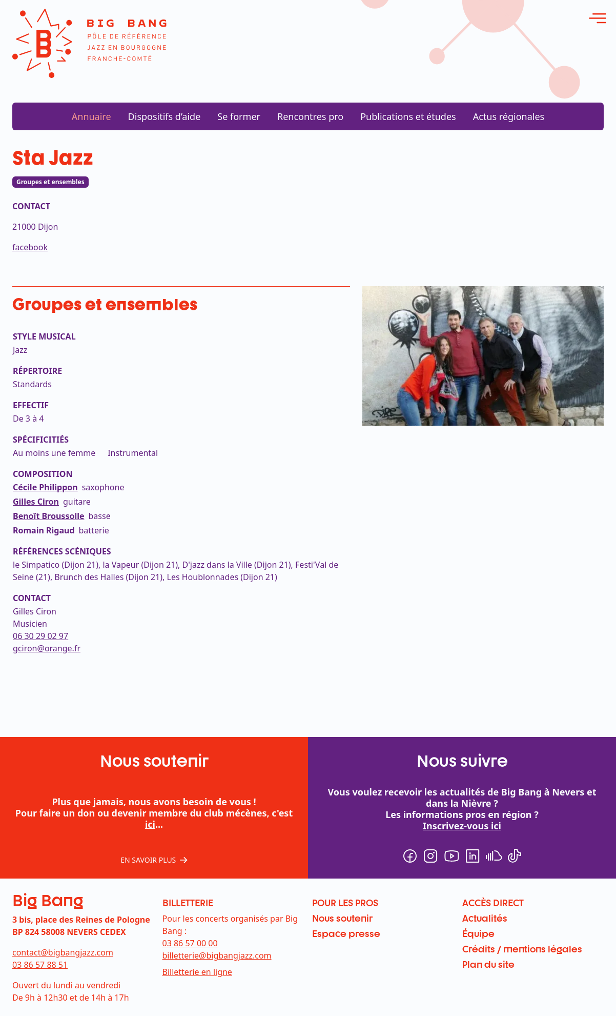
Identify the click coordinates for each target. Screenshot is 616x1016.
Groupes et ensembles (50, 181)
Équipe (478, 933)
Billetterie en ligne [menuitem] (197, 972)
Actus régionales (509, 116)
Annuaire (91, 116)
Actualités (484, 918)
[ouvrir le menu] (597, 18)
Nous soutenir (342, 918)
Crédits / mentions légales (522, 948)
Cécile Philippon (45, 487)
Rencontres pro (310, 116)
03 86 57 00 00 (190, 943)
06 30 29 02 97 (40, 636)
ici (150, 824)
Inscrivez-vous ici (462, 826)
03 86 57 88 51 (40, 964)
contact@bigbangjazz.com (62, 952)
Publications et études (408, 116)
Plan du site (488, 964)
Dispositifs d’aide (164, 116)
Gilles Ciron (36, 501)
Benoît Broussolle (49, 516)
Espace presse (346, 933)
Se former (238, 116)
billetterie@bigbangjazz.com (217, 955)
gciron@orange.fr (46, 648)
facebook (30, 247)
